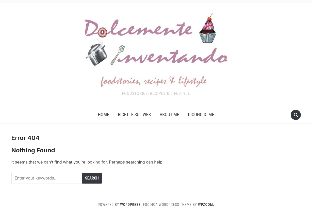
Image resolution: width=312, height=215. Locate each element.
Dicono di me (201, 114)
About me (169, 114)
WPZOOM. (206, 205)
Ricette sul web (134, 114)
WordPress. (131, 205)
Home (103, 114)
